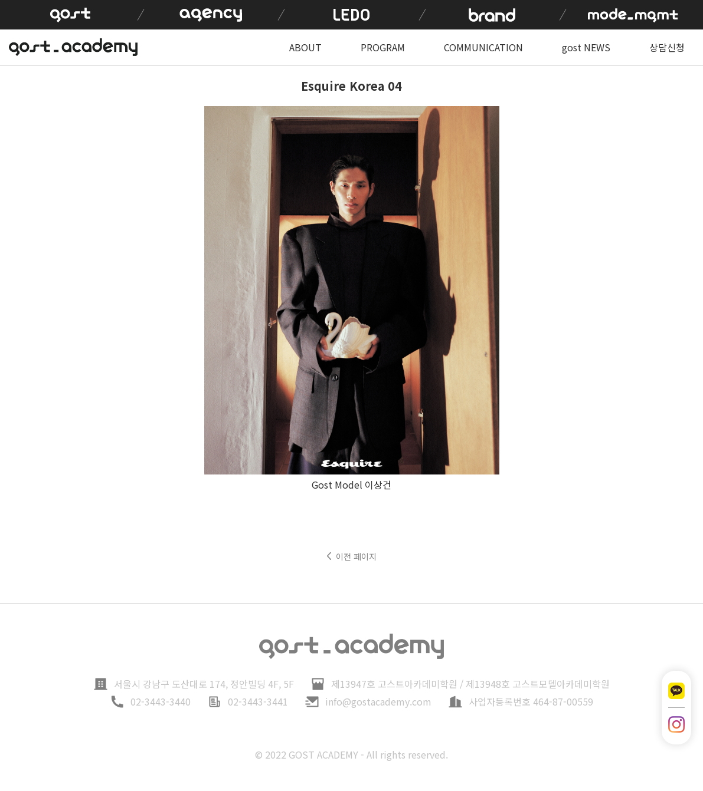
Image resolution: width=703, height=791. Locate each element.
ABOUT (305, 47)
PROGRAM (383, 47)
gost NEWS (586, 47)
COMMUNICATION (483, 47)
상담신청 (667, 47)
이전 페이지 (356, 556)
